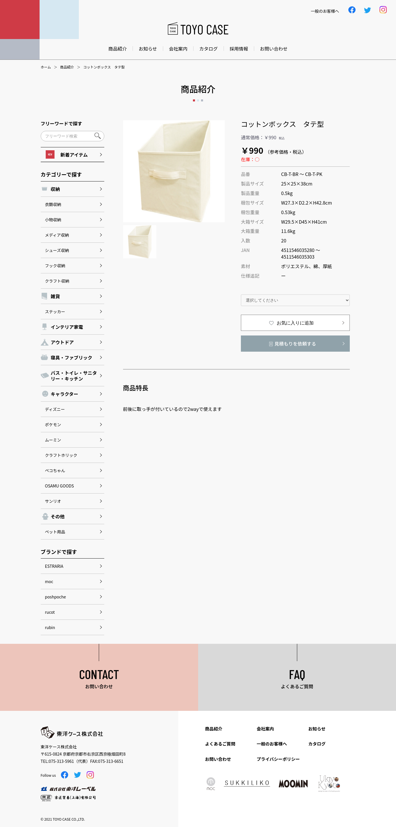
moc (49, 581)
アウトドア (62, 342)
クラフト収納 (57, 281)
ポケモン (53, 424)
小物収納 (53, 219)
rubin (50, 627)
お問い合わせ (274, 48)
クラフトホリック (61, 455)
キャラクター (64, 393)
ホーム (46, 67)
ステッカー (55, 311)
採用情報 (239, 48)
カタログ (208, 48)
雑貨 (55, 296)
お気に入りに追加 (295, 322)
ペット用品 (55, 532)
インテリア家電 (67, 326)
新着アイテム (67, 154)
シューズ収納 (57, 250)
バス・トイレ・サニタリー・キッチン (74, 375)
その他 (58, 516)
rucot (50, 612)
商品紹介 (117, 48)
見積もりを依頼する (295, 343)
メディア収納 (57, 235)
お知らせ (148, 48)
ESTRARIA (54, 566)
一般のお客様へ (271, 744)
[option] (174, 171)
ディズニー (55, 409)
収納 (55, 189)
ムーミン (53, 440)
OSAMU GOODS (59, 486)
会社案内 (178, 48)
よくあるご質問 (220, 744)
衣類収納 (53, 204)
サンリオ (53, 501)
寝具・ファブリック (71, 357)
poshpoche (55, 597)
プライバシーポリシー (278, 759)
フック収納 (55, 265)
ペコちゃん (55, 470)
